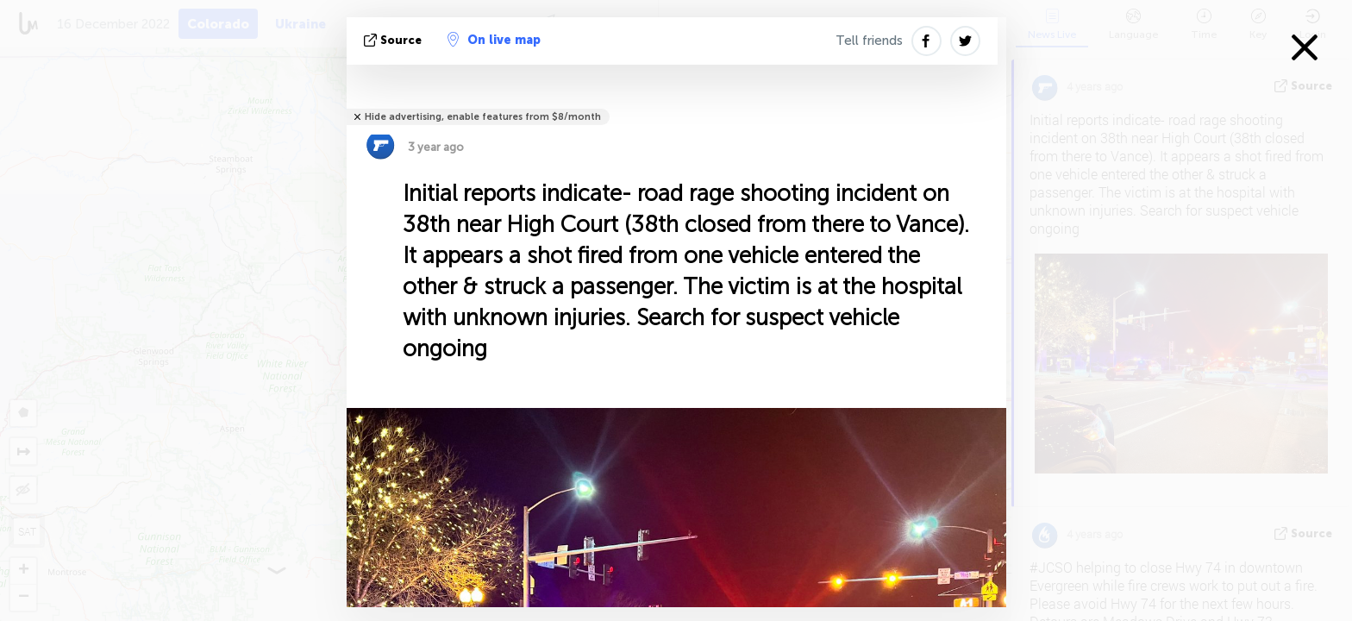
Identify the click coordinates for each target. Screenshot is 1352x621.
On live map (494, 39)
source (394, 40)
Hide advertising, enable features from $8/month (483, 116)
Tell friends (869, 40)
